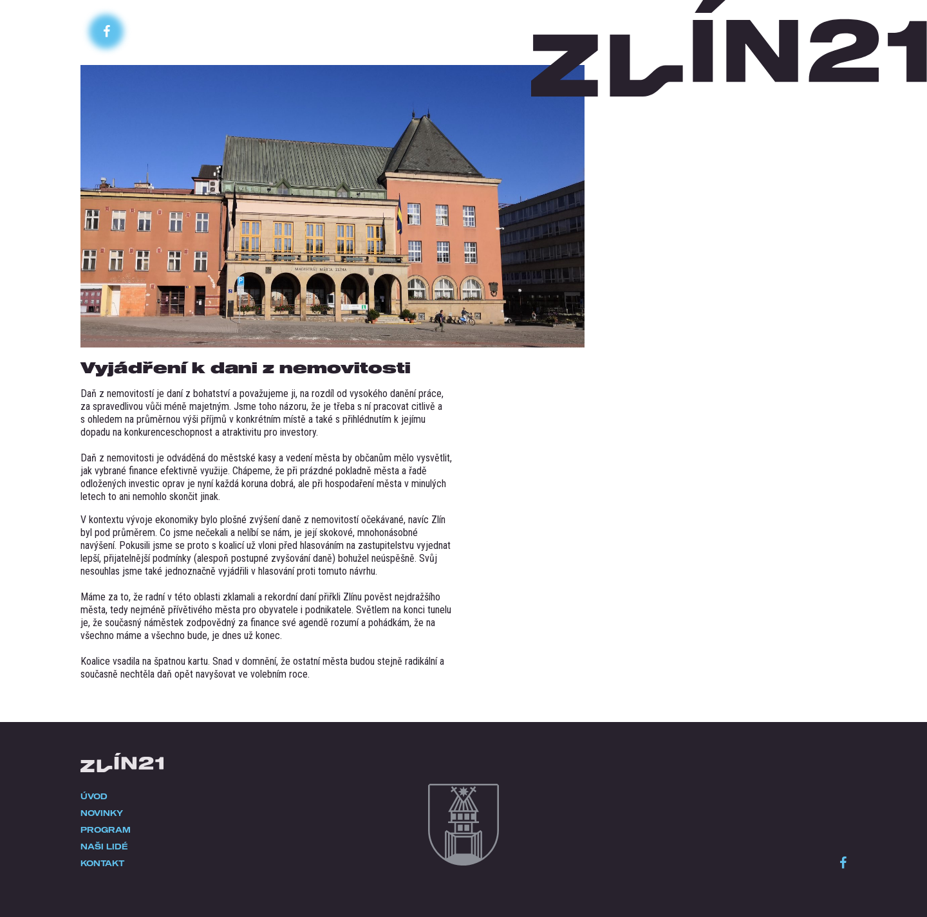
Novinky (101, 812)
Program (105, 829)
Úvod (94, 796)
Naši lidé (104, 846)
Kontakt (102, 862)
